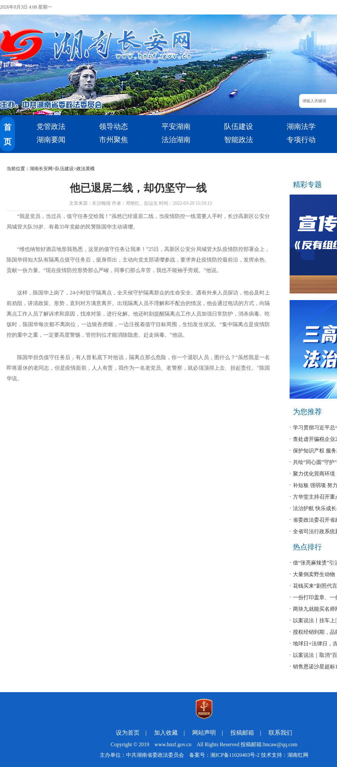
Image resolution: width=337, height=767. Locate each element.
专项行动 (301, 140)
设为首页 (128, 732)
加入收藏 (166, 732)
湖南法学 (301, 126)
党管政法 (51, 126)
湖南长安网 (41, 168)
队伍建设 (238, 126)
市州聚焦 (113, 140)
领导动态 (113, 126)
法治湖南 (176, 140)
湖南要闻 (51, 140)
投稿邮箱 (242, 732)
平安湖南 (176, 126)
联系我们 (280, 732)
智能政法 (238, 140)
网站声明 (204, 732)
